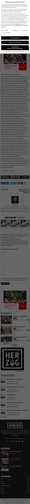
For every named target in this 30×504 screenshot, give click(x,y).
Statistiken (14, 30)
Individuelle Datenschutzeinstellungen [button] (15, 47)
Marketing (24, 30)
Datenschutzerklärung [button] (16, 51)
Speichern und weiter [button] (15, 42)
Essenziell (4, 30)
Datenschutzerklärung (16, 23)
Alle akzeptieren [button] (15, 37)
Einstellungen (17, 25)
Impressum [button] (22, 51)
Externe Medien (5, 32)
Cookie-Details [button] (8, 51)
